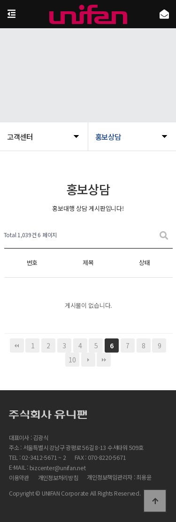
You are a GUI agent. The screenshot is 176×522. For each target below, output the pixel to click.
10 (72, 359)
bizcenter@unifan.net (58, 468)
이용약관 (19, 478)
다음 (88, 360)
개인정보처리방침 (58, 478)
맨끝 (104, 360)
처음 (17, 345)
